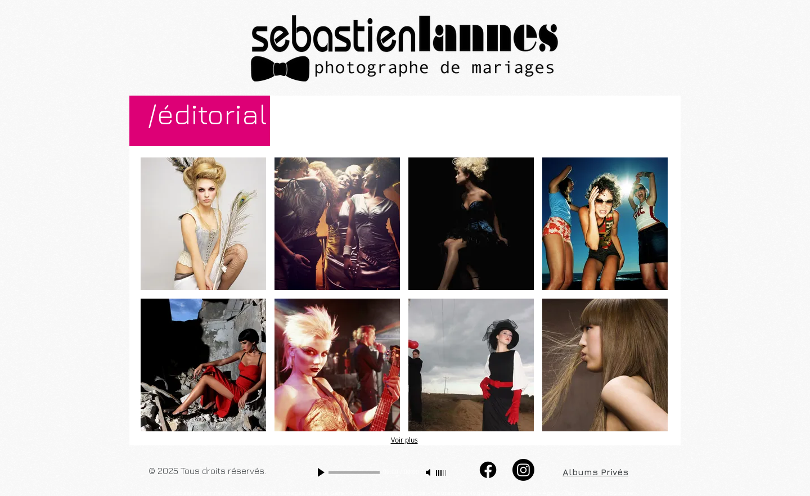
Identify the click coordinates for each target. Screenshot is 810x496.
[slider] (441, 473)
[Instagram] (523, 470)
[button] (203, 223)
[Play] (322, 472)
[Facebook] (488, 470)
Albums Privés (595, 472)
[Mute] (429, 472)
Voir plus (404, 439)
